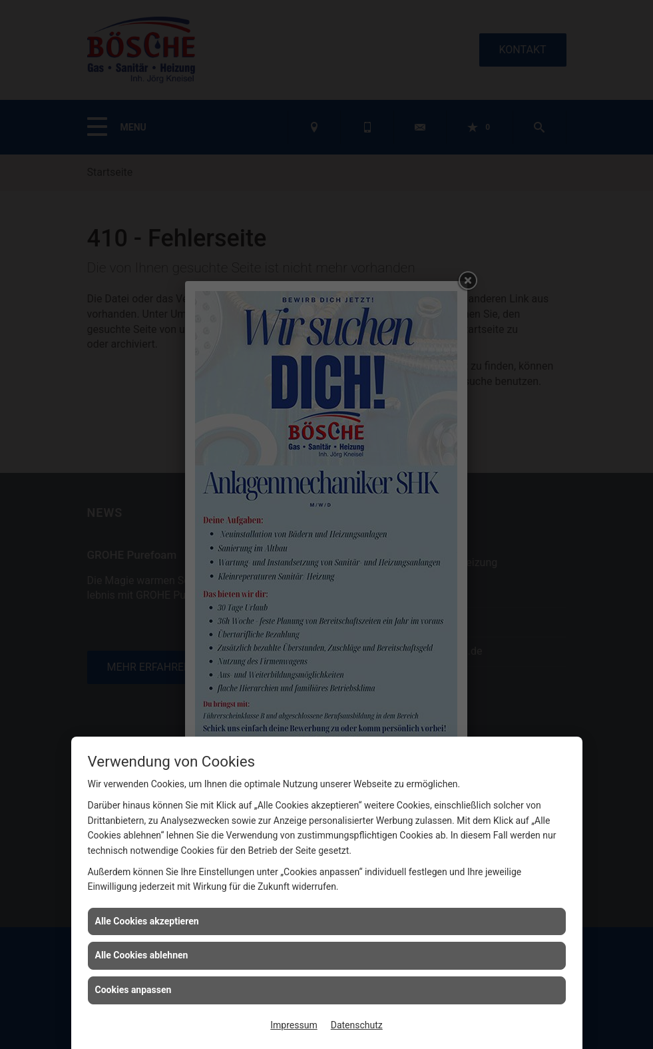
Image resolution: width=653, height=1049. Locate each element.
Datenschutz (357, 1025)
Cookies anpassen (133, 989)
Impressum (293, 1025)
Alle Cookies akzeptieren (147, 921)
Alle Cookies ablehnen (141, 955)
